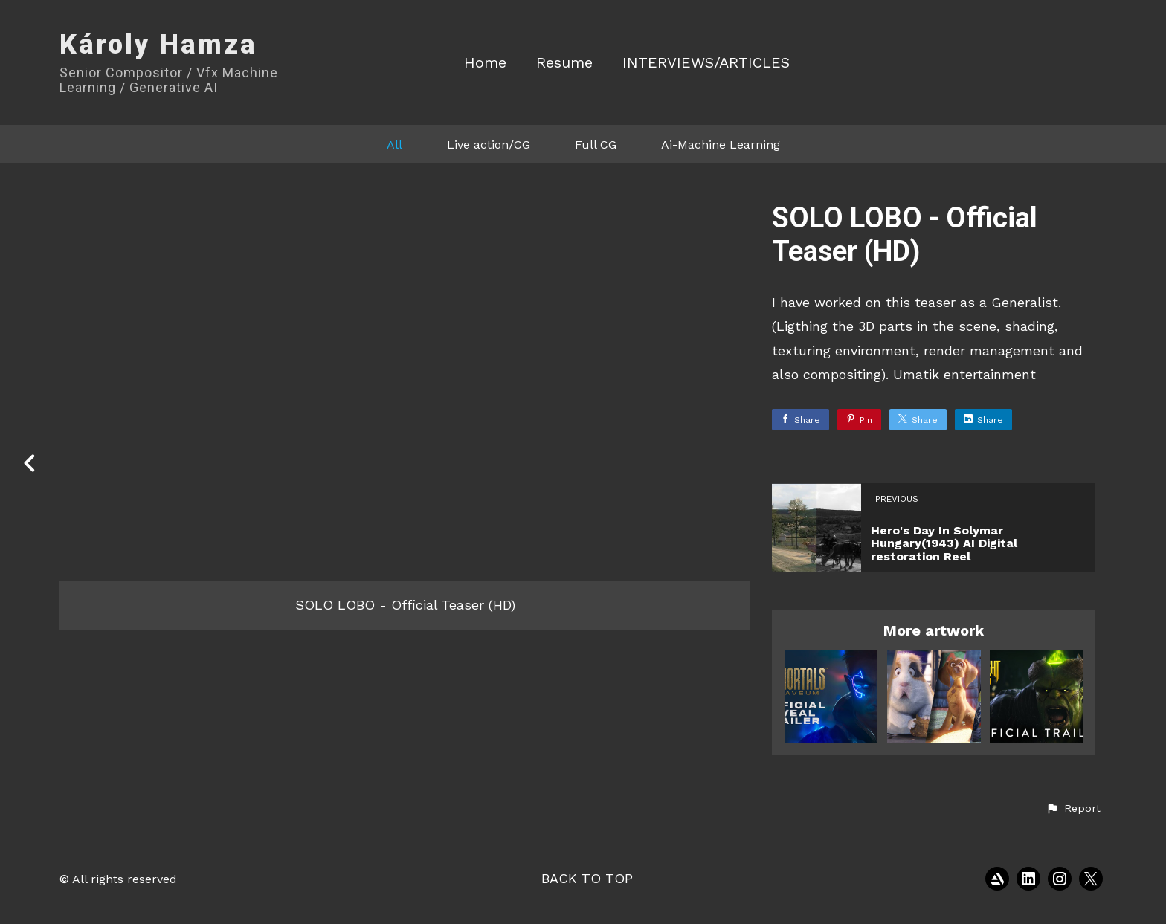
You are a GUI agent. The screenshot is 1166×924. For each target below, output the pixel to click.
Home (485, 62)
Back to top (587, 878)
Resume (564, 62)
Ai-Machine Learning (720, 145)
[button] (1073, 808)
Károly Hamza (158, 44)
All (394, 145)
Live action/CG (488, 145)
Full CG (595, 145)
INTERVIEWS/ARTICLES (706, 62)
